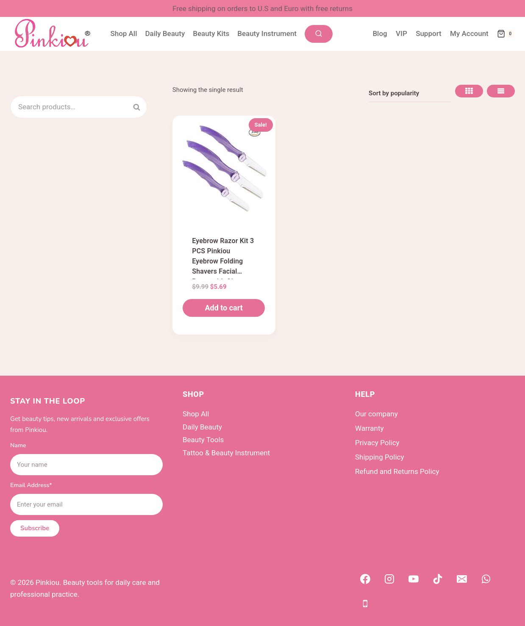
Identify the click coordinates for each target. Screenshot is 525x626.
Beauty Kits (211, 33)
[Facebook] (365, 579)
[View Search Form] (319, 34)
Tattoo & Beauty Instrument (226, 453)
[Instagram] (389, 579)
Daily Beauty (165, 33)
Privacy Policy (377, 442)
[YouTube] (413, 579)
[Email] (462, 579)
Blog (379, 33)
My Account (469, 33)
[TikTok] (438, 579)
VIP (401, 33)
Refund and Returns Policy (397, 471)
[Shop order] (410, 93)
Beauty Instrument (267, 33)
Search (141, 106)
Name (18, 445)
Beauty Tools (203, 439)
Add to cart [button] (223, 307)
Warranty (369, 428)
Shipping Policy (379, 457)
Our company (376, 414)
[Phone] (365, 603)
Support (429, 33)
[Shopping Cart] (506, 34)
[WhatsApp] (486, 579)
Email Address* (31, 485)
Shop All (123, 33)
